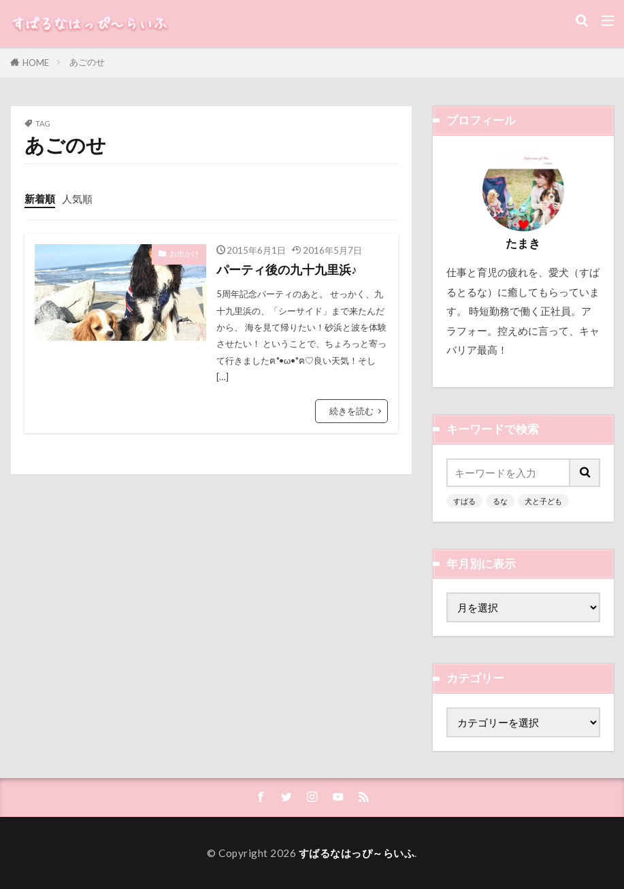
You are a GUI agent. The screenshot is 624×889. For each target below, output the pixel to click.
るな (500, 501)
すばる (464, 501)
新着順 (39, 198)
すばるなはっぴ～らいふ (357, 853)
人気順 (77, 198)
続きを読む (351, 410)
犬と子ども (543, 501)
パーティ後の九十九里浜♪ (286, 270)
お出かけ (184, 253)
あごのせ (87, 61)
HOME (35, 62)
